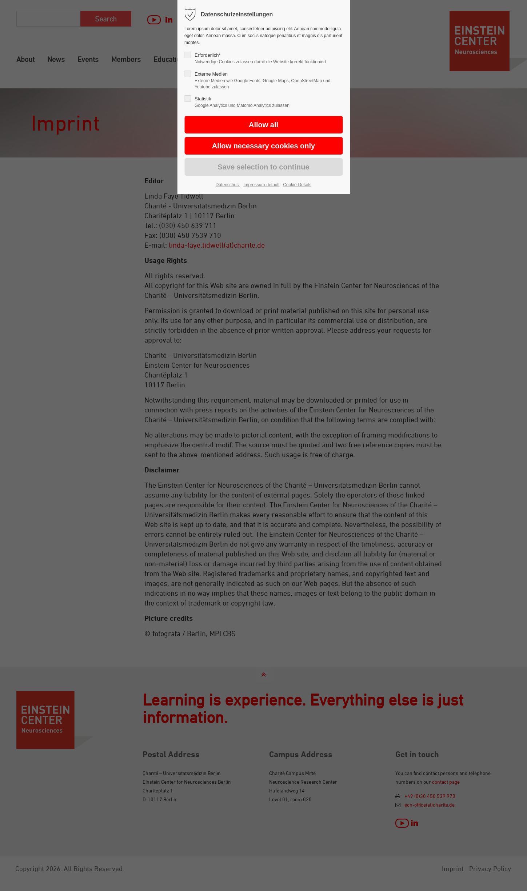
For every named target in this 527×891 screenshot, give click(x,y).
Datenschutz (228, 184)
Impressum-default (261, 184)
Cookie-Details (297, 184)
